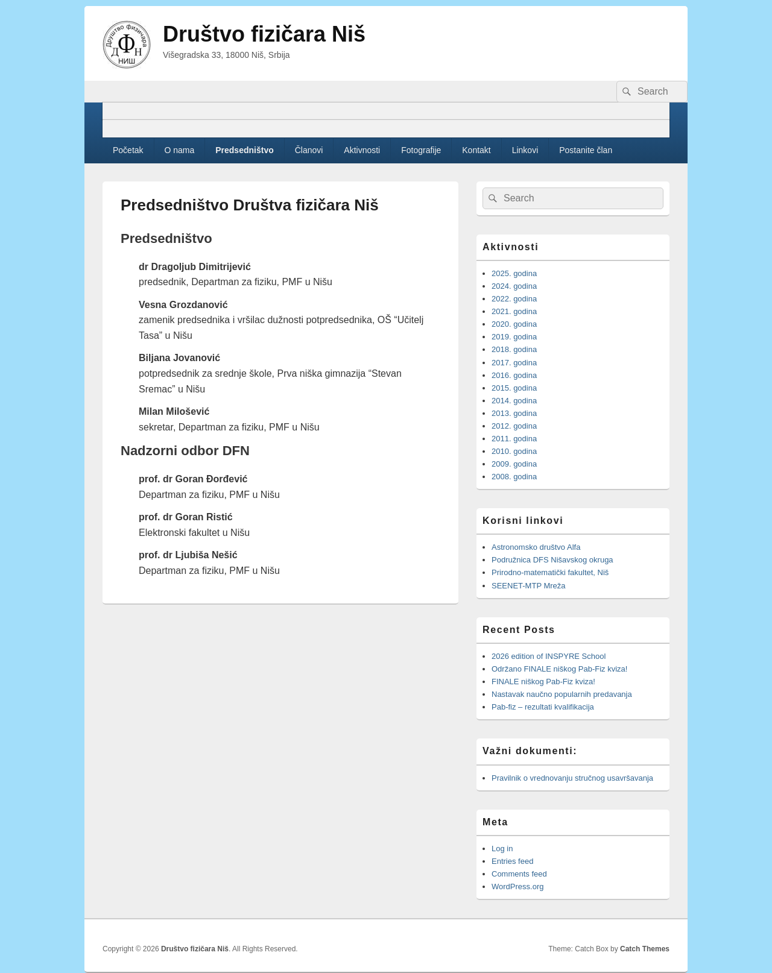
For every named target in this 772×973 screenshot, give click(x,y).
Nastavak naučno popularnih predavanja (562, 694)
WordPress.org (517, 886)
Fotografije (421, 150)
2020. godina (514, 324)
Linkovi (525, 150)
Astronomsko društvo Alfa (536, 547)
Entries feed (512, 861)
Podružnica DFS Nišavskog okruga (552, 559)
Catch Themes (644, 949)
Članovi (309, 150)
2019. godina (514, 336)
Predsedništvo (244, 150)
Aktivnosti (362, 150)
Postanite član (585, 150)
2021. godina (514, 311)
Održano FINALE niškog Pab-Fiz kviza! (559, 668)
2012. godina (514, 425)
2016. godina (514, 375)
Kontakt (476, 150)
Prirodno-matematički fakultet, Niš (550, 572)
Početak (128, 150)
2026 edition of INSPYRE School (549, 656)
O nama (180, 150)
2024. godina (514, 286)
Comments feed (519, 873)
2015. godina (514, 387)
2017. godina (514, 362)
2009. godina (514, 463)
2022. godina (514, 298)
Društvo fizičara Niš (264, 34)
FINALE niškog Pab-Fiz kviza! (545, 681)
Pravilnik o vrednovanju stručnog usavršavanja (572, 777)
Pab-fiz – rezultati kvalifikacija (543, 706)
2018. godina (514, 349)
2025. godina (514, 273)
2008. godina (514, 476)
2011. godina (514, 438)
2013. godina (514, 413)
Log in (502, 848)
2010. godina (514, 451)
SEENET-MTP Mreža (529, 585)
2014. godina (514, 400)
